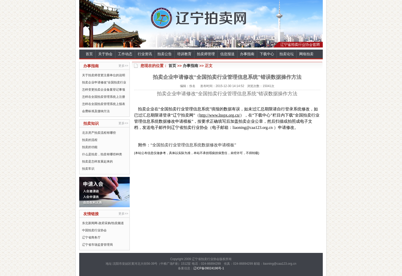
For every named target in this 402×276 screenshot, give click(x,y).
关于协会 (105, 54)
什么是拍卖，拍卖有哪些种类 (102, 154)
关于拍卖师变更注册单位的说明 (103, 75)
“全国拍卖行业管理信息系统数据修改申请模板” (193, 145)
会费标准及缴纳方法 (96, 111)
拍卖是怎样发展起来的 (97, 161)
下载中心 (267, 54)
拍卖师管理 (206, 54)
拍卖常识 (88, 168)
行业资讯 (145, 54)
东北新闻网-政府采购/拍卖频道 (103, 223)
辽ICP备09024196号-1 (208, 268)
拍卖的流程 (89, 140)
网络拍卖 (306, 54)
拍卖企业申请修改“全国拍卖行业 (104, 82)
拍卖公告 (164, 54)
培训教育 (184, 54)
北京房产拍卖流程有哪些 (99, 133)
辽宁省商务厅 (91, 237)
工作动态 (125, 54)
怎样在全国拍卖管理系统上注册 (103, 97)
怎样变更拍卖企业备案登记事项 (103, 89)
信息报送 (227, 54)
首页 (89, 54)
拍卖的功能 (89, 147)
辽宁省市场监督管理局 (97, 244)
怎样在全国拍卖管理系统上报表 (103, 104)
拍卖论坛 (286, 54)
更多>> (123, 66)
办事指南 (247, 54)
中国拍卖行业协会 (94, 230)
